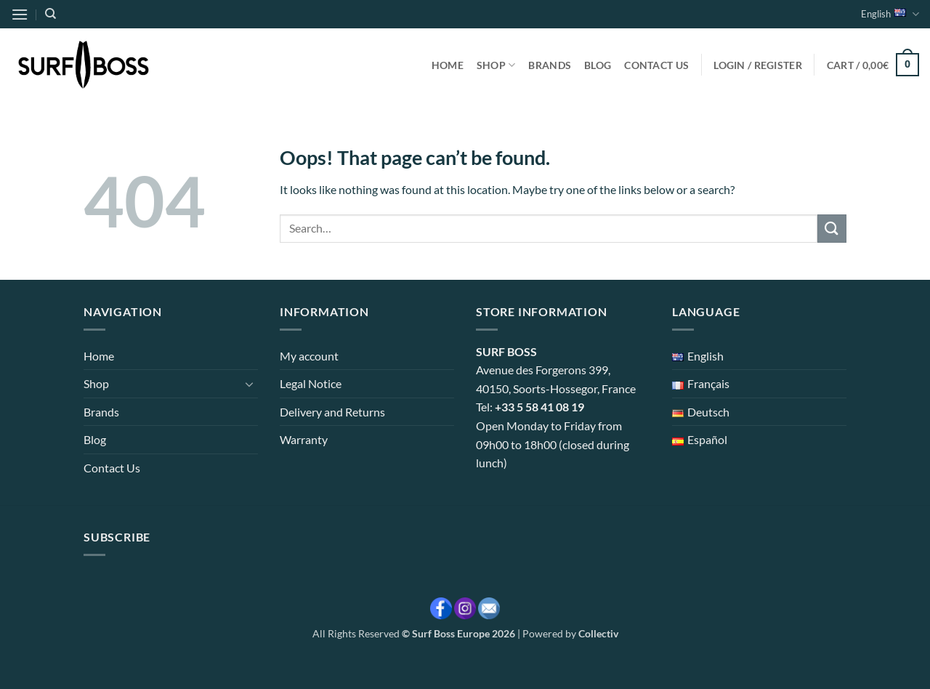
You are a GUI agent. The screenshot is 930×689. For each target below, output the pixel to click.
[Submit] (831, 228)
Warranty (304, 439)
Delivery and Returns (332, 412)
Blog (597, 65)
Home (448, 65)
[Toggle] (249, 383)
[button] (19, 14)
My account (309, 356)
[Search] (50, 14)
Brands (549, 65)
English (890, 14)
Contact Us (656, 65)
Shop (496, 65)
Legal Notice (310, 383)
